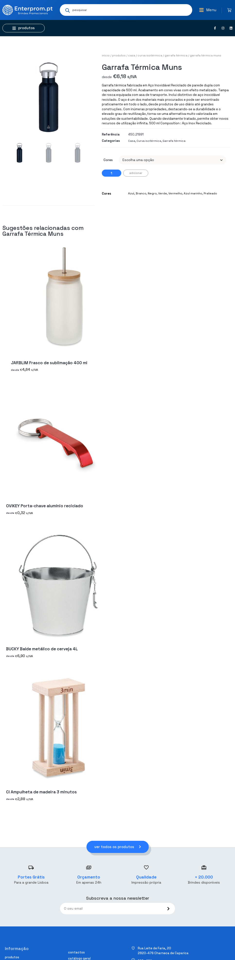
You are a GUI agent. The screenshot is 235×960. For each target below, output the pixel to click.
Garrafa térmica (176, 55)
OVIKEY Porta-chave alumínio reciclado (44, 505)
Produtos (119, 55)
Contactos (76, 952)
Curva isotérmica (150, 55)
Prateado (210, 193)
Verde (162, 193)
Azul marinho (193, 193)
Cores (108, 160)
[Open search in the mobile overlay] (126, 10)
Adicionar (135, 173)
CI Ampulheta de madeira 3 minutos (41, 792)
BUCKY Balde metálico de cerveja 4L (42, 649)
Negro (152, 193)
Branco (141, 193)
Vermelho (175, 193)
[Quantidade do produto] (111, 173)
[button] (208, 10)
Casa (131, 55)
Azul (131, 193)
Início (106, 55)
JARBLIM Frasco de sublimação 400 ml (49, 362)
